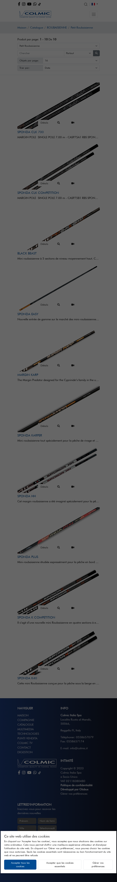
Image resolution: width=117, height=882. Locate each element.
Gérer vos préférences (98, 864)
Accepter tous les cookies (20, 864)
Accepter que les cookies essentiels (60, 864)
